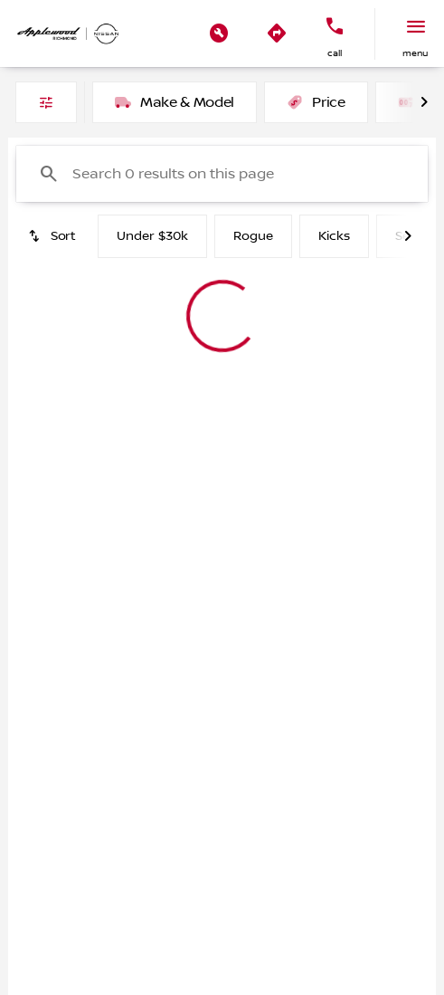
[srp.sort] (53, 236)
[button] (219, 33)
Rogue (253, 236)
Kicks (334, 236)
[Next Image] (424, 102)
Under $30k (152, 236)
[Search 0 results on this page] (222, 174)
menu (415, 53)
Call (334, 53)
